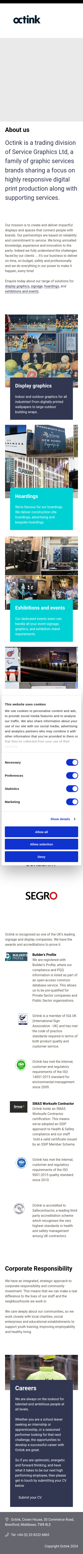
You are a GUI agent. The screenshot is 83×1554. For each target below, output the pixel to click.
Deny (42, 856)
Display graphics (33, 386)
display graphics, (17, 286)
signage (37, 286)
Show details (60, 819)
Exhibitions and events (40, 608)
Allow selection (41, 844)
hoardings (51, 286)
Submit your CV (30, 1497)
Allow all (41, 832)
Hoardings (26, 496)
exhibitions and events (22, 291)
